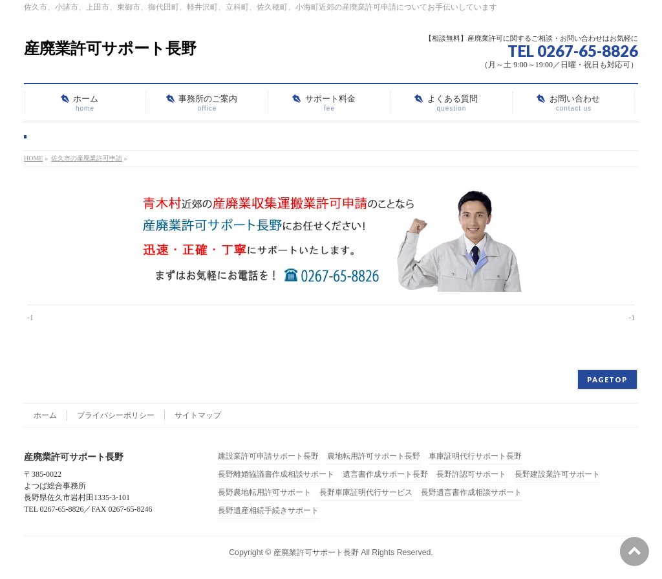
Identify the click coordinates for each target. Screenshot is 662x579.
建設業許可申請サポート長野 (268, 456)
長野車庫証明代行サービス (365, 492)
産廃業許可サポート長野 (110, 48)
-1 (30, 317)
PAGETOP (607, 379)
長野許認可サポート (471, 474)
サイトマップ (198, 415)
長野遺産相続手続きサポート (268, 511)
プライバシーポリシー (116, 415)
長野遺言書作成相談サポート (471, 492)
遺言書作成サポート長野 (385, 474)
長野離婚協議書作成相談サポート (276, 474)
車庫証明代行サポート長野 (475, 456)
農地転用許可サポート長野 (373, 456)
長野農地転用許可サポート (264, 492)
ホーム (45, 415)
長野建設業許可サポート (557, 474)
